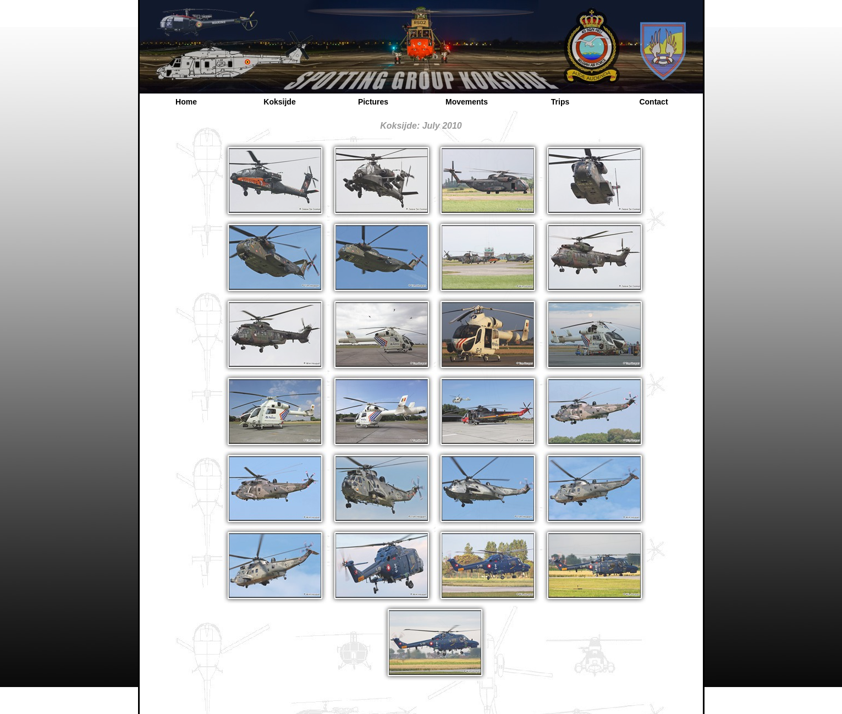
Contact (653, 101)
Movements (466, 101)
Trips (560, 101)
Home (186, 101)
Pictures (373, 101)
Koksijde (279, 101)
